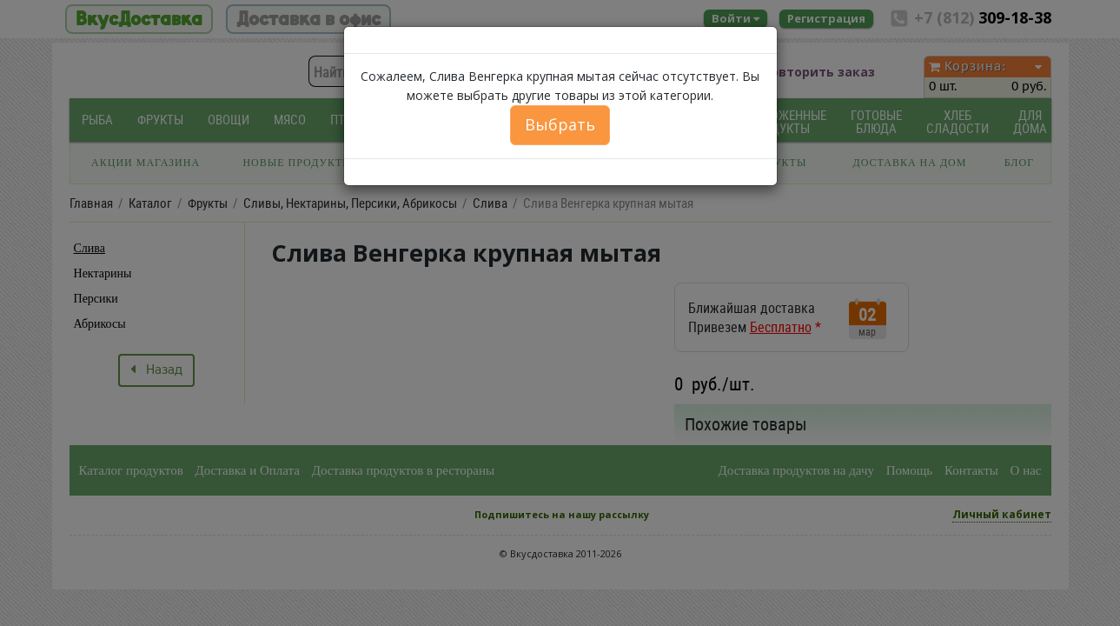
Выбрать (560, 124)
